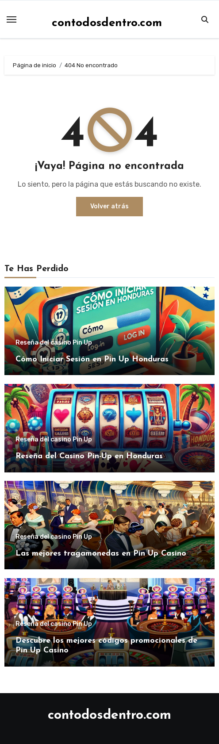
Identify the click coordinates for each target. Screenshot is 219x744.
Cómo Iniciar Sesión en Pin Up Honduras (92, 359)
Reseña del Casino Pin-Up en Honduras (89, 456)
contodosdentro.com (107, 23)
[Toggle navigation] (11, 19)
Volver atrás (109, 206)
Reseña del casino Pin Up (53, 343)
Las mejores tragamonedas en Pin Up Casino (100, 553)
